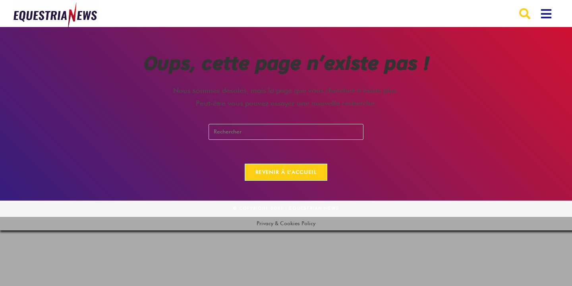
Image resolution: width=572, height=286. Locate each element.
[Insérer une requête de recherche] (286, 132)
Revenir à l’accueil (286, 172)
